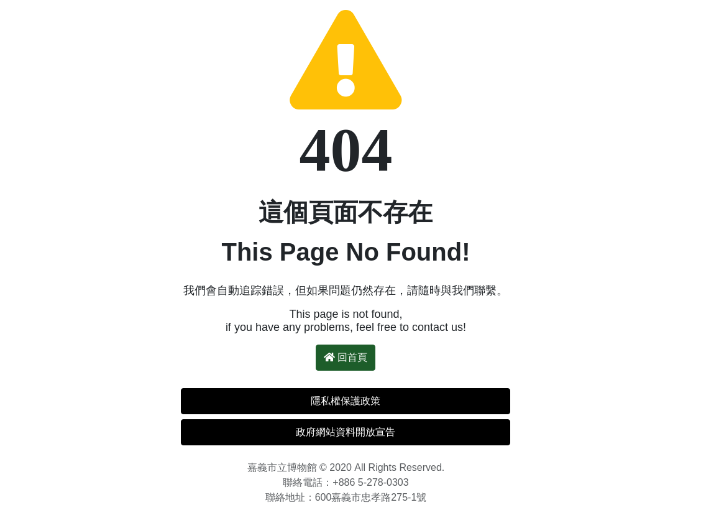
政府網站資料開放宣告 (345, 432)
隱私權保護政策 (345, 401)
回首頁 (345, 357)
